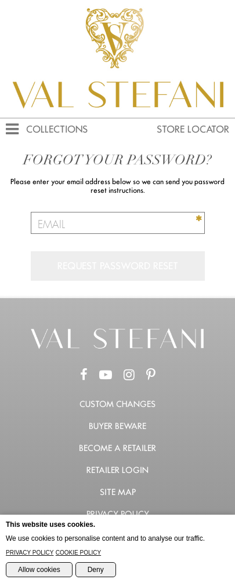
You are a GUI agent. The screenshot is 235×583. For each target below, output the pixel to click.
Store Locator (193, 129)
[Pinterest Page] (151, 375)
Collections (57, 129)
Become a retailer (117, 448)
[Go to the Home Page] (118, 346)
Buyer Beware (117, 426)
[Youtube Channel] (105, 375)
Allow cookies (39, 570)
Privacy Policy (117, 514)
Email (51, 225)
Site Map (118, 492)
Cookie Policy (78, 552)
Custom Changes (117, 404)
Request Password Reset (117, 266)
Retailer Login (117, 470)
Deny (96, 570)
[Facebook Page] (84, 375)
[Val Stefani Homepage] (117, 113)
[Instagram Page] (129, 375)
